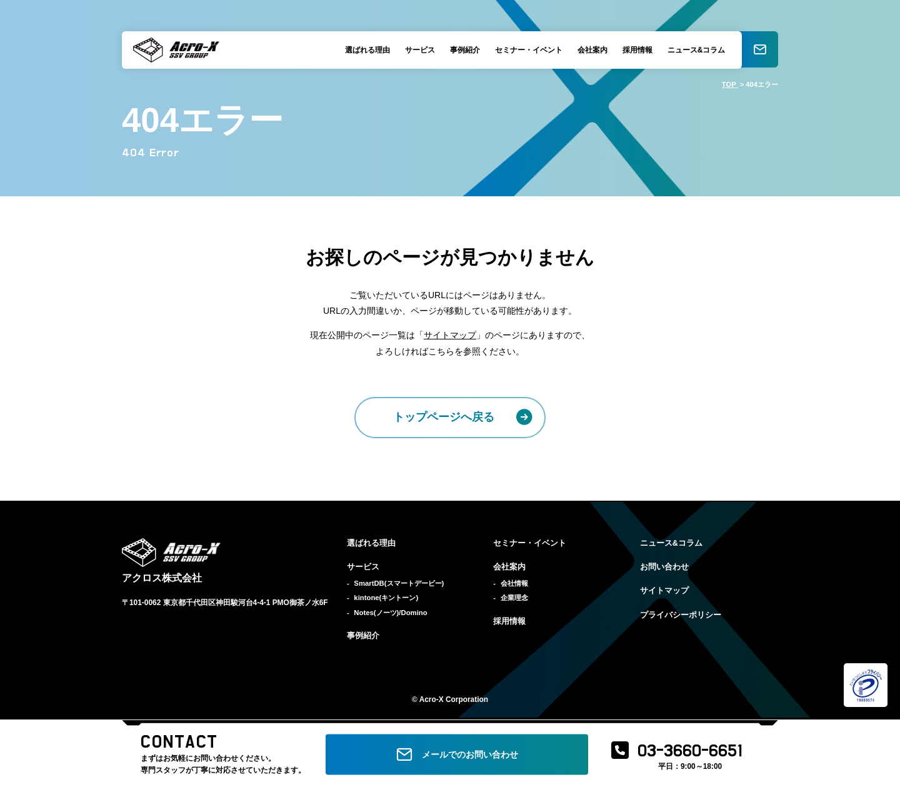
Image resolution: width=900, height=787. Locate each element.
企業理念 (514, 597)
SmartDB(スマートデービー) (399, 583)
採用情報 (636, 50)
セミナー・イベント (527, 50)
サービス (418, 50)
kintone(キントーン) (386, 597)
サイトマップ (450, 335)
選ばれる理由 (365, 50)
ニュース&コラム (695, 50)
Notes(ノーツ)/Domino (390, 612)
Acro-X (431, 699)
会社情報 (514, 583)
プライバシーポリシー (680, 615)
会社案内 (591, 50)
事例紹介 (463, 50)
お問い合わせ (664, 567)
